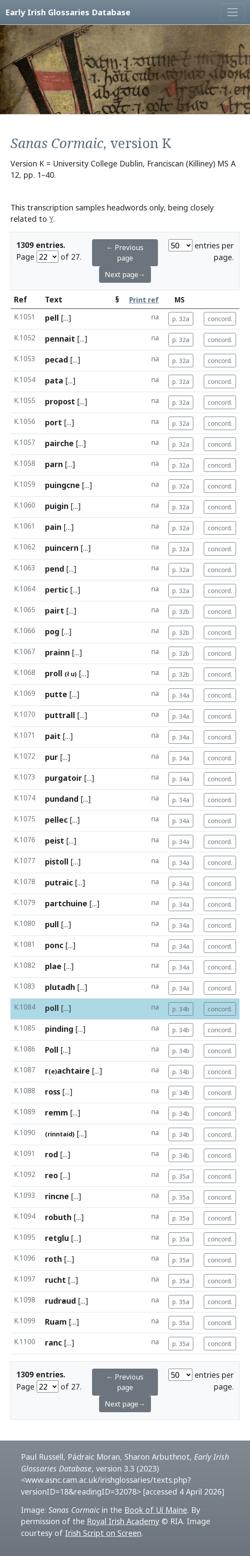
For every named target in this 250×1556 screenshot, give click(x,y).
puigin (56, 506)
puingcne (62, 485)
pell (52, 317)
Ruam (56, 1321)
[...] (66, 317)
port (53, 422)
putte (56, 694)
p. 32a (180, 319)
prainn (57, 652)
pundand (62, 798)
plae (53, 966)
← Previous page (125, 253)
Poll (51, 1049)
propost (60, 401)
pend (54, 568)
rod (51, 1154)
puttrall (60, 715)
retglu (57, 1238)
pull (52, 924)
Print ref (144, 300)
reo (51, 1175)
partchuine (66, 903)
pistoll (56, 861)
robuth (58, 1217)
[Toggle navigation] (232, 12)
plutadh (60, 987)
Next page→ (125, 274)
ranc (53, 1342)
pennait (60, 338)
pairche (59, 443)
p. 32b (180, 611)
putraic (59, 882)
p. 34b (180, 1009)
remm (56, 1112)
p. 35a (180, 1176)
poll (52, 1008)
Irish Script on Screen (103, 1533)
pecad (56, 359)
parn (54, 464)
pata (54, 380)
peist (54, 840)
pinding (59, 1029)
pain (53, 527)
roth (53, 1259)
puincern (62, 547)
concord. (220, 319)
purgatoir (63, 778)
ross (52, 1091)
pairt (54, 610)
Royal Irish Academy (123, 1521)
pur (51, 757)
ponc (54, 945)
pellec (56, 819)
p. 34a (180, 695)
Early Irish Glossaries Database (67, 12)
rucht (55, 1280)
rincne (57, 1196)
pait (53, 736)
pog (52, 631)
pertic (56, 589)
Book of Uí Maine (155, 1510)
